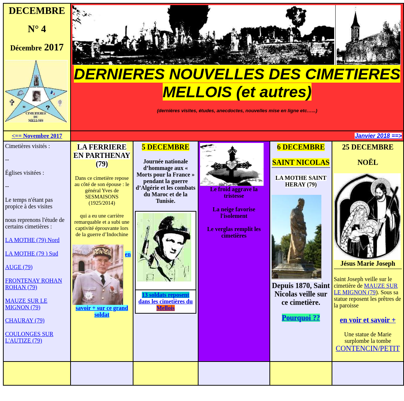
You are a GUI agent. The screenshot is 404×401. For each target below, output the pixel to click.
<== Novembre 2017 (37, 136)
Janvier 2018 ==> (378, 136)
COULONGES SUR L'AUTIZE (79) (29, 337)
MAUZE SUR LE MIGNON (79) (26, 304)
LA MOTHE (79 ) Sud (31, 253)
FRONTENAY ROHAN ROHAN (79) (33, 283)
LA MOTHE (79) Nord (32, 240)
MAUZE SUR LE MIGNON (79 (366, 289)
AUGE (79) (19, 267)
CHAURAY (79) (25, 320)
